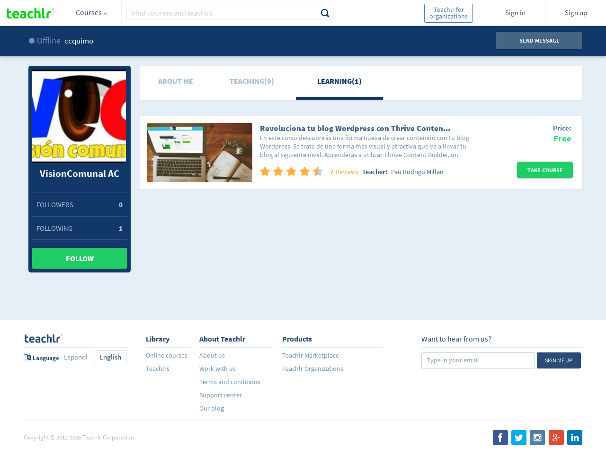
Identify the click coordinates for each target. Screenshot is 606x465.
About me (175, 81)
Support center (220, 395)
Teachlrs (157, 368)
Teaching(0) (252, 81)
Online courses (166, 355)
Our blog (211, 408)
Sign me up (558, 360)
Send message (539, 40)
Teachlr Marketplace (310, 355)
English (110, 356)
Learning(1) (339, 81)
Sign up (576, 12)
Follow (80, 258)
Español (76, 356)
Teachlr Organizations (312, 368)
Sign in (515, 12)
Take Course (545, 170)
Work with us (217, 368)
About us (212, 355)
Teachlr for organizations (448, 12)
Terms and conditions (229, 381)
